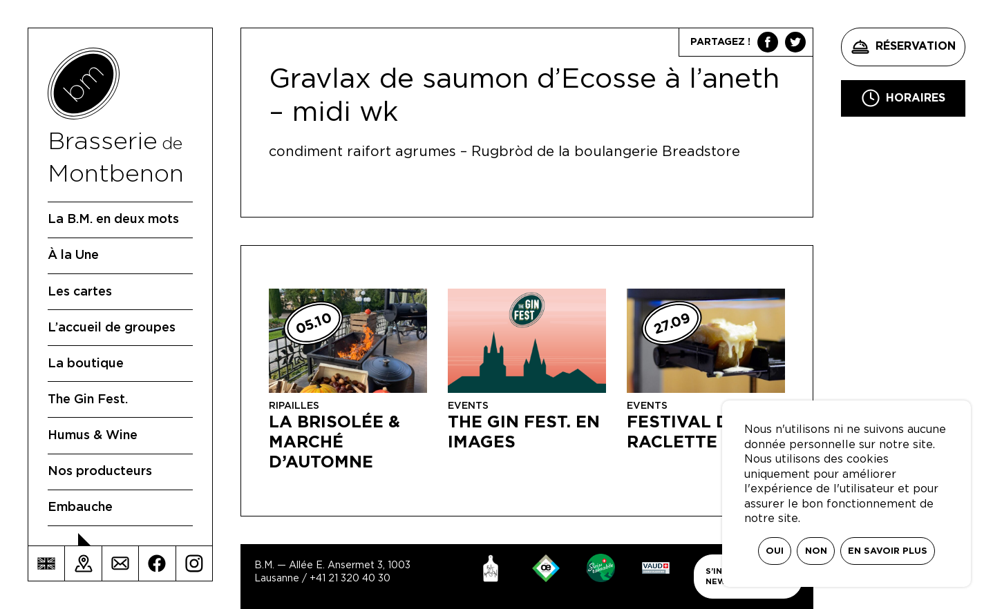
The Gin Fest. (88, 400)
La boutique (86, 364)
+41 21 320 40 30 (350, 578)
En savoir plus (887, 551)
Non (816, 551)
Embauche (80, 507)
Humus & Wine (93, 435)
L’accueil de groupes (112, 328)
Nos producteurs (100, 471)
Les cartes (80, 292)
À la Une (73, 255)
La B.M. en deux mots (113, 219)
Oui (775, 551)
